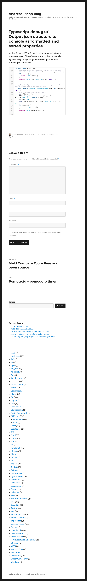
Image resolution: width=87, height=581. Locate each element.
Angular (14, 369)
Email (12, 210)
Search (12, 302)
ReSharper (15, 483)
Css (12, 403)
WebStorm (16, 556)
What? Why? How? (19, 559)
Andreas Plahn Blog (25, 14)
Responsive (16, 486)
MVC (13, 460)
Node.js (14, 467)
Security (14, 489)
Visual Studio (17, 536)
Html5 (14, 438)
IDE (12, 441)
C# (12, 397)
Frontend (15, 429)
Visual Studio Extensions (24, 540)
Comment (14, 164)
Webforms (15, 552)
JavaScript (15, 448)
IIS (12, 445)
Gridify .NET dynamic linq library (22, 329)
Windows (15, 562)
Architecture (16, 378)
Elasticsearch (17, 410)
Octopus (14, 470)
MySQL (14, 464)
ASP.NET (15, 381)
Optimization (17, 476)
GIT (12, 432)
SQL (13, 502)
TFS (12, 511)
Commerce (18, 419)
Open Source (16, 473)
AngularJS (15, 372)
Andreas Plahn (17, 134)
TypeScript (13, 137)
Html (13, 435)
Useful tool (16, 530)
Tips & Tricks (40, 134)
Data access (16, 407)
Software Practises (19, 498)
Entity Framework (19, 413)
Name (12, 199)
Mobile (14, 457)
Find (15, 422)
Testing (14, 508)
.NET (13, 353)
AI (12, 362)
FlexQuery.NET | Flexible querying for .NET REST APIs (30, 332)
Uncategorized (17, 524)
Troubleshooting (52, 134)
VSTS (13, 546)
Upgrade (15, 527)
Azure (13, 388)
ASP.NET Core (17, 384)
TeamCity (15, 505)
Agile (13, 359)
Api (12, 375)
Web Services (17, 549)
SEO (13, 495)
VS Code (14, 543)
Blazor (14, 394)
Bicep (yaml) (16, 391)
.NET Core (15, 356)
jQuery (14, 451)
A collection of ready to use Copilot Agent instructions (30, 334)
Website (12, 221)
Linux (13, 454)
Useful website (17, 533)
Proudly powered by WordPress (36, 574)
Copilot (14, 400)
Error (13, 426)
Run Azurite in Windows (19, 326)
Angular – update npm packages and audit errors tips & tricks (33, 337)
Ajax (13, 365)
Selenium (15, 492)
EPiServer (15, 416)
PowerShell (16, 479)
